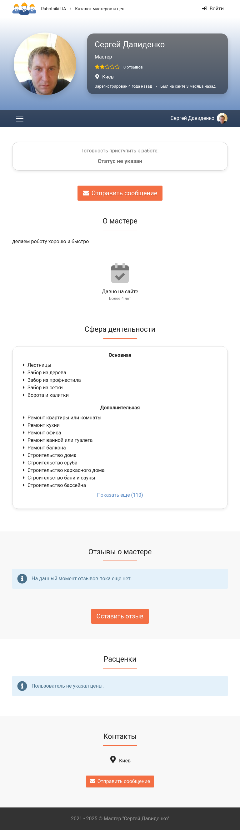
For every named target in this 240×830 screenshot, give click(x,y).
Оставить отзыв (120, 616)
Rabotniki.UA (53, 8)
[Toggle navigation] (19, 118)
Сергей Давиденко (199, 118)
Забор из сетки (42, 388)
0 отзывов (133, 67)
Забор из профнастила (51, 380)
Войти (213, 9)
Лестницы (36, 365)
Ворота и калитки (45, 395)
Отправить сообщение (120, 193)
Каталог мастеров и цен (99, 8)
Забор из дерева (43, 373)
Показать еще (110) (120, 495)
